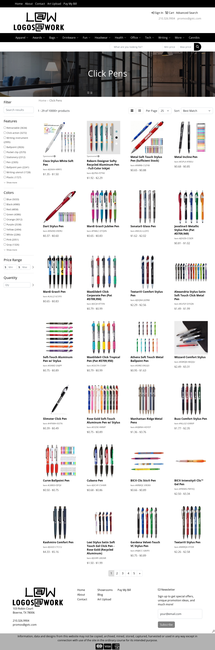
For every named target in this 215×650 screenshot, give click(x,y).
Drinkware (70, 38)
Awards (39, 38)
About (29, 4)
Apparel (21, 38)
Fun (86, 38)
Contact (40, 4)
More (179, 38)
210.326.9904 (167, 18)
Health (120, 38)
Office (136, 38)
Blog (100, 594)
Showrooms (105, 590)
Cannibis (194, 37)
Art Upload (54, 4)
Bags (53, 38)
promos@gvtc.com (189, 18)
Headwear (103, 38)
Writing (164, 38)
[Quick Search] (136, 47)
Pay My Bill (70, 4)
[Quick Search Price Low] (170, 47)
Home (19, 4)
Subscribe (166, 625)
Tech (149, 38)
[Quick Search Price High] (186, 47)
